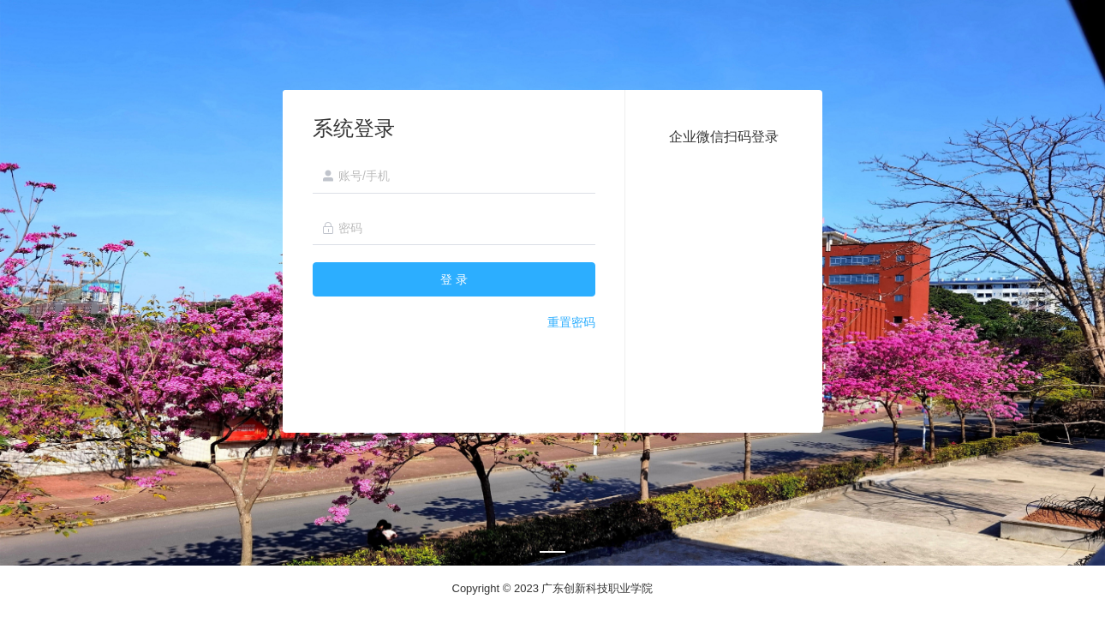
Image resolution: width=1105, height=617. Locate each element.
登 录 (454, 279)
